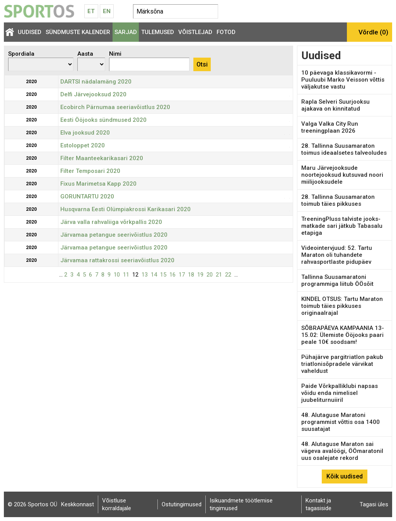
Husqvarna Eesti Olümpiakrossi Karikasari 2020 (125, 209)
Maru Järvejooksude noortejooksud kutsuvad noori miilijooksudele (342, 174)
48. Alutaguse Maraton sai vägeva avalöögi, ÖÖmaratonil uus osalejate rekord (342, 451)
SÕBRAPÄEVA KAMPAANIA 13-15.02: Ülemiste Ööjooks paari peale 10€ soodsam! (342, 335)
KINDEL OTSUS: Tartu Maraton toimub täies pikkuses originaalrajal (342, 306)
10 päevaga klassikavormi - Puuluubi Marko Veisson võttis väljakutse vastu (342, 79)
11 (126, 274)
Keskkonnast (77, 504)
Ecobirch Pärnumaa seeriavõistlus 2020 (115, 107)
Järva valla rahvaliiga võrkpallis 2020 (111, 222)
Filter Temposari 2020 (90, 170)
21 (219, 274)
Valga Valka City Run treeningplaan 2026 (329, 127)
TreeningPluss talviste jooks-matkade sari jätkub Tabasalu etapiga (341, 225)
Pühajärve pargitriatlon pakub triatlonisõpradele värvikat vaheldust (342, 364)
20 (210, 274)
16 (172, 274)
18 (191, 274)
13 (145, 274)
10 (117, 274)
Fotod (226, 32)
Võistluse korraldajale (116, 504)
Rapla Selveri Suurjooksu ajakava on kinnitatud (335, 105)
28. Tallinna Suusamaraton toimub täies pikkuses (338, 200)
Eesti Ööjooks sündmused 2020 (103, 119)
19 (200, 274)
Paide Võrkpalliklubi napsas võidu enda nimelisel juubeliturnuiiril (339, 393)
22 (228, 274)
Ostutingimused (181, 504)
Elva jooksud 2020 (85, 132)
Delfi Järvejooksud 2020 (93, 94)
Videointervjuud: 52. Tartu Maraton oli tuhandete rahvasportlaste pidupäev (336, 254)
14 (154, 274)
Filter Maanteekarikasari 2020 (101, 158)
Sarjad (125, 32)
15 (163, 274)
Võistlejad (195, 32)
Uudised (29, 32)
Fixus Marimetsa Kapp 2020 (98, 183)
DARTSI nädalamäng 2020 (95, 81)
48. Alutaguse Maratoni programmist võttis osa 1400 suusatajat (340, 422)
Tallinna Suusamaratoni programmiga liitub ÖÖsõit (337, 280)
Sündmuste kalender (78, 32)
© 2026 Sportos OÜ (32, 504)
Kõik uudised (344, 476)
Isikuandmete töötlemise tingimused (241, 504)
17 (182, 274)
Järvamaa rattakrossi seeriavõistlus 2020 (117, 260)
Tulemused (157, 32)
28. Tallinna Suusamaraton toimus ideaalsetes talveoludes (344, 149)
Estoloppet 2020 (82, 145)
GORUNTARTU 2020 (87, 196)
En (107, 11)
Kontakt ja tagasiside (318, 504)
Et (91, 11)
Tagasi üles (374, 504)
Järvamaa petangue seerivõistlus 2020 (113, 234)
